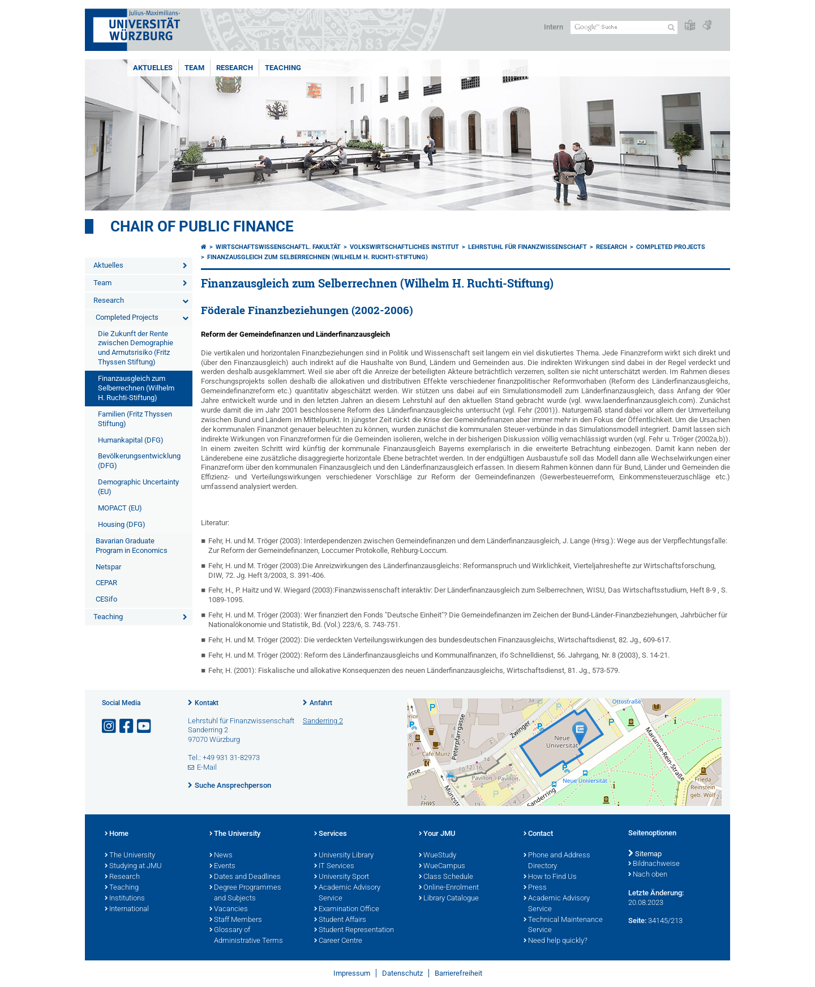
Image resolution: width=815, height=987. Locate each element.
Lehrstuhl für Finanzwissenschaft (527, 247)
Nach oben (647, 875)
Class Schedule (446, 877)
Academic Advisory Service (347, 893)
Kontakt (206, 703)
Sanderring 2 (323, 720)
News (221, 856)
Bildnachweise (654, 864)
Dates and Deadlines (245, 877)
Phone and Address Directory (557, 861)
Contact (538, 834)
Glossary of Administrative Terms (246, 935)
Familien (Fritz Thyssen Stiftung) (135, 419)
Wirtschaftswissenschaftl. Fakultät (278, 247)
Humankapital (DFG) (131, 440)
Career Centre (338, 941)
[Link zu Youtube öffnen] (145, 726)
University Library (344, 856)
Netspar (108, 567)
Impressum (351, 973)
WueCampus (442, 866)
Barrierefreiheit (458, 973)
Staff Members (235, 920)
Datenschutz (402, 973)
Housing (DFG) (121, 524)
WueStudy (437, 856)
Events (222, 866)
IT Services (334, 866)
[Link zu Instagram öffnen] (110, 726)
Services (330, 834)
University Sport (341, 877)
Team (194, 67)
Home (116, 834)
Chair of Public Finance (202, 226)
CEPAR (106, 582)
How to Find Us (550, 877)
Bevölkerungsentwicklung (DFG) (139, 461)
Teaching (283, 67)
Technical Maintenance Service (563, 925)
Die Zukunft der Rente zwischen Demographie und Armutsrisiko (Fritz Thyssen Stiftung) (135, 348)
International (127, 909)
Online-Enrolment (449, 888)
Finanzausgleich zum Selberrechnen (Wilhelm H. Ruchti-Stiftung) (136, 388)
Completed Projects (127, 317)
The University (130, 856)
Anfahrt (321, 703)
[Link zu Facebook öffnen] (127, 726)
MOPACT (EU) (120, 508)
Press (535, 888)
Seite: (637, 920)
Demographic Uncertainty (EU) (138, 487)
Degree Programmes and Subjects (245, 893)
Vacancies (228, 909)
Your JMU (437, 834)
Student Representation (354, 930)
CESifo (106, 599)
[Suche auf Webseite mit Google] (623, 27)
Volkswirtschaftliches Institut (404, 247)
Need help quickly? (555, 941)
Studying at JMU (133, 866)
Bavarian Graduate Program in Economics (132, 546)
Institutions (125, 899)
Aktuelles (153, 67)
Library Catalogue (449, 899)
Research (234, 67)
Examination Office (346, 909)
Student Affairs (340, 920)
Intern (553, 27)
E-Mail (207, 767)
